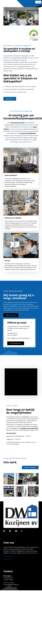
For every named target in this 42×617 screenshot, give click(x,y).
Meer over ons (9, 98)
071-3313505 (10, 583)
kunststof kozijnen (18, 123)
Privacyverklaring (8, 556)
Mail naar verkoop (11, 315)
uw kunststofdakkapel (28, 133)
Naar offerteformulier (15, 343)
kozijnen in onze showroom (29, 428)
